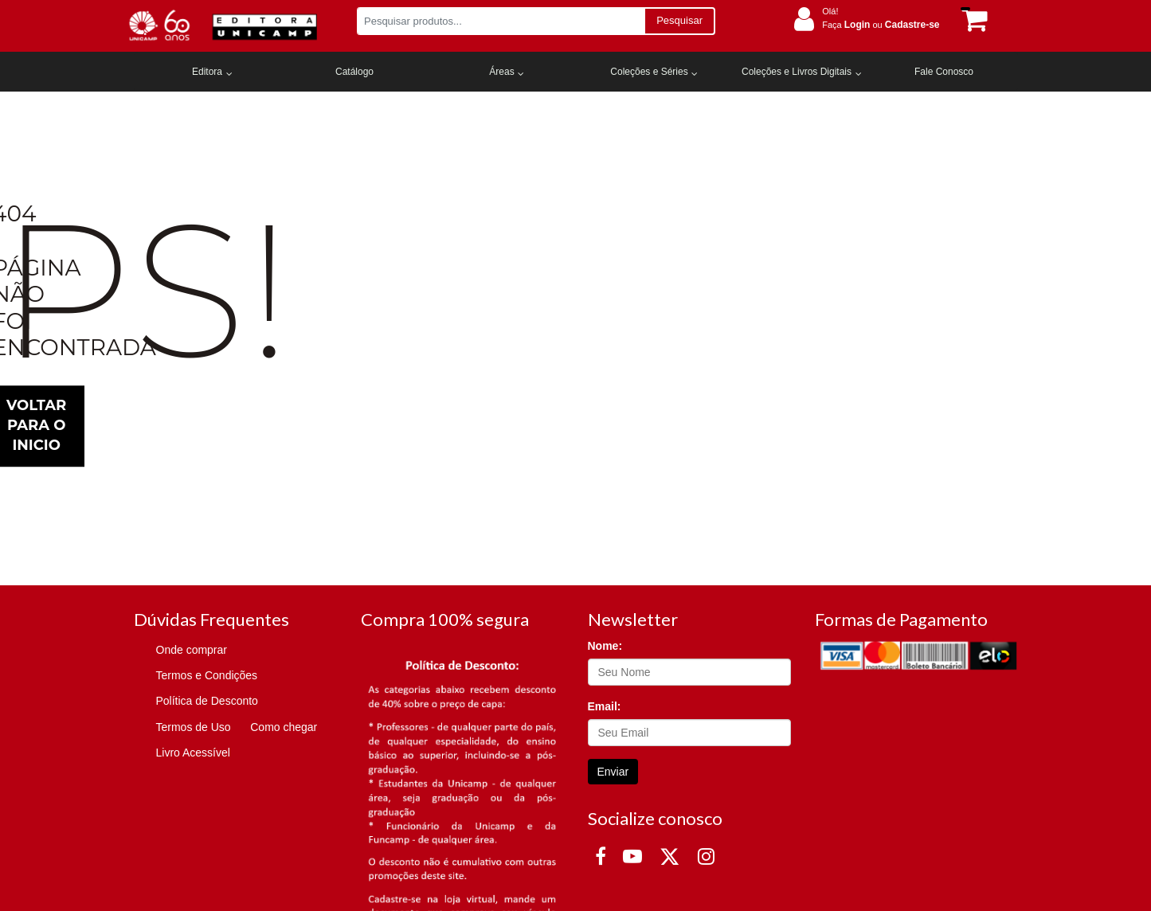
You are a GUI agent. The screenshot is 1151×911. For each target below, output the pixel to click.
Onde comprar (191, 649)
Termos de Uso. (89, 810)
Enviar (613, 771)
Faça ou (880, 24)
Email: (604, 706)
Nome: (605, 645)
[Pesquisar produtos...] (500, 21)
